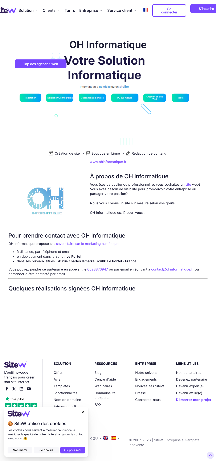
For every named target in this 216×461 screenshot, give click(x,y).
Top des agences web (40, 64)
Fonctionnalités (65, 393)
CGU (94, 438)
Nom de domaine (67, 400)
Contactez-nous (147, 400)
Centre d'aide (105, 379)
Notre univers (145, 372)
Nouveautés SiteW (149, 386)
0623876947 (97, 269)
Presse (140, 393)
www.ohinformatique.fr (108, 162)
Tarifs (70, 10)
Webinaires (103, 386)
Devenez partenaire (191, 379)
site (188, 184)
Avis (57, 379)
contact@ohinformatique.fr (172, 269)
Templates (62, 386)
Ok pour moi (72, 450)
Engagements (146, 379)
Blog (98, 372)
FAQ (97, 404)
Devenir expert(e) (190, 386)
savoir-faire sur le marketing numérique (87, 244)
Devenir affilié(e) (189, 393)
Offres (58, 372)
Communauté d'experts (104, 395)
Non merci (20, 450)
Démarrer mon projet (193, 400)
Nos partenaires (188, 372)
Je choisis (46, 450)
